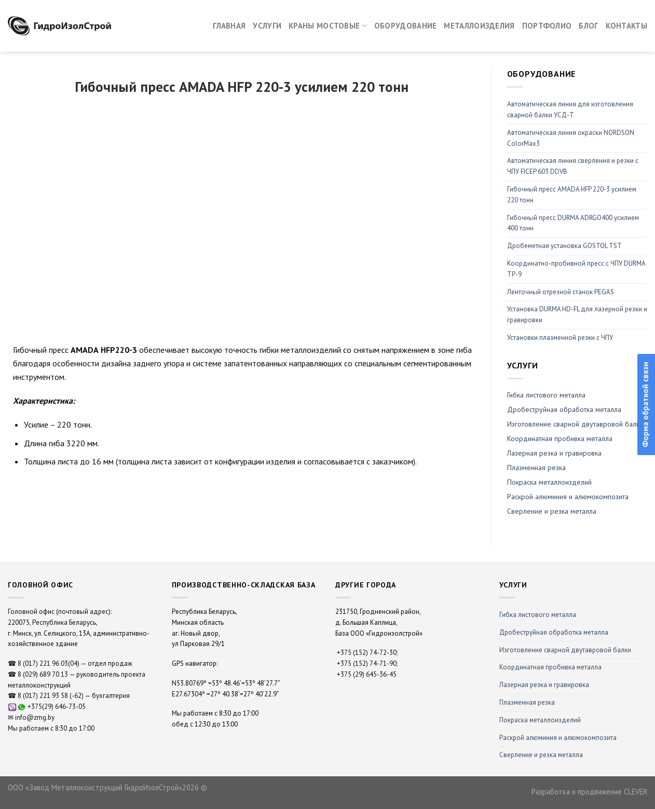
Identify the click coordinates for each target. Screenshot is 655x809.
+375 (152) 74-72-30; (367, 652)
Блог (588, 26)
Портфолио (547, 26)
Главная (229, 26)
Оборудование (405, 26)
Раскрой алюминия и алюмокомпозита (568, 496)
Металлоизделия (479, 26)
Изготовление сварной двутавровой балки (565, 650)
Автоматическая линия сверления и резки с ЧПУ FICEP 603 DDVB (572, 166)
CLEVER (635, 792)
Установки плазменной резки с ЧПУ (560, 337)
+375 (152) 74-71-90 (367, 663)
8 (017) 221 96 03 (43, 663)
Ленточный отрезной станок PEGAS (560, 291)
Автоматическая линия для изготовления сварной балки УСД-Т (570, 109)
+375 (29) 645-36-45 (367, 674)
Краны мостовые (328, 26)
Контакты (626, 26)
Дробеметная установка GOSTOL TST (564, 245)
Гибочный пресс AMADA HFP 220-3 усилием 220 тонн (571, 194)
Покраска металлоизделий (549, 482)
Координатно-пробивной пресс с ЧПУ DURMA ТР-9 (576, 269)
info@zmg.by (34, 717)
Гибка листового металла (546, 395)
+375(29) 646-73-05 (57, 706)
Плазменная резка (536, 467)
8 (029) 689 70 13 (43, 674)
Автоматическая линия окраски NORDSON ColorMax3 (570, 138)
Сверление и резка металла (551, 511)
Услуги (267, 26)
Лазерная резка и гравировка (554, 453)
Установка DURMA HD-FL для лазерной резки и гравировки (577, 314)
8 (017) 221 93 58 (43, 695)
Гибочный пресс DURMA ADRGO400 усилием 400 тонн (573, 223)
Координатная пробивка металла (559, 438)
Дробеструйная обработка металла (553, 632)
